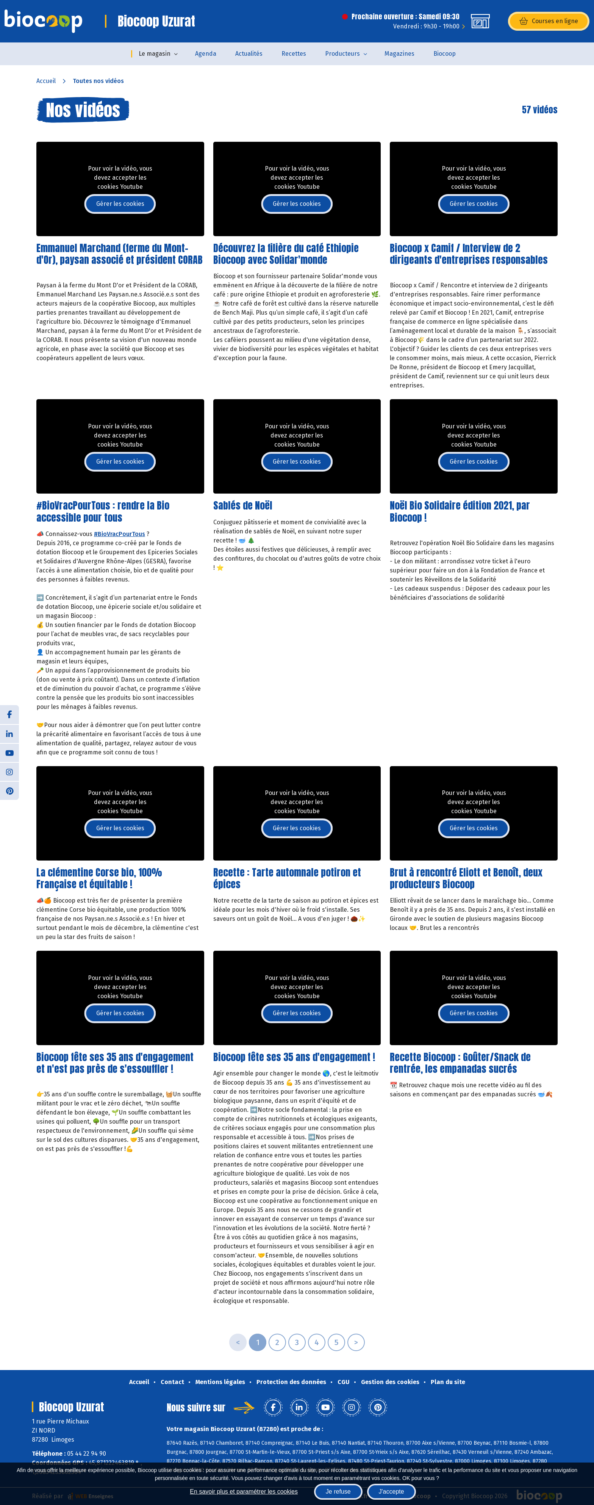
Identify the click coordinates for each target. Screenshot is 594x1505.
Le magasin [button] (154, 53)
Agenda (205, 53)
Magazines (399, 53)
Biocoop (444, 53)
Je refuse (338, 1491)
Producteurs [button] (342, 53)
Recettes (293, 53)
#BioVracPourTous (119, 534)
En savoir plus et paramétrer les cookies (244, 1491)
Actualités (249, 53)
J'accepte (391, 1491)
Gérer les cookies (120, 203)
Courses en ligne (548, 21)
